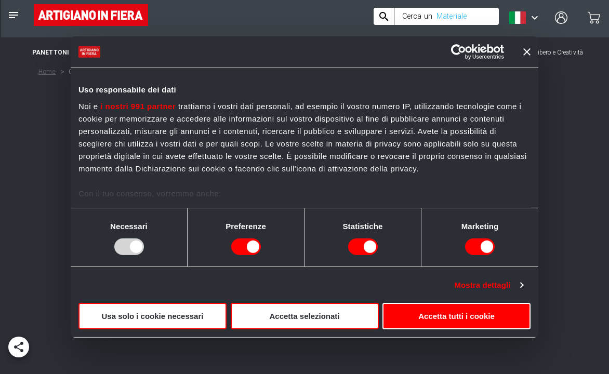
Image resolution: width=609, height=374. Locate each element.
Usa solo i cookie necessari (153, 316)
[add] (18, 347)
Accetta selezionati (304, 316)
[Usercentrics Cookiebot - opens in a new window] (458, 52)
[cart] (593, 17)
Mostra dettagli (482, 284)
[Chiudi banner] (527, 52)
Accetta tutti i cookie (456, 316)
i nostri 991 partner (138, 105)
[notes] (13, 15)
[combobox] (436, 16)
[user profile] (561, 17)
